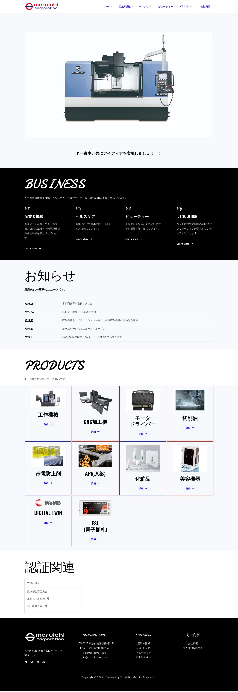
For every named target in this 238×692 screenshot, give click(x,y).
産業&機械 (130, 6)
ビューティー (168, 6)
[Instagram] (40, 663)
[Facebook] (25, 663)
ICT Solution (188, 6)
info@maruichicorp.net (94, 659)
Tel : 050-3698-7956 (94, 654)
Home (115, 6)
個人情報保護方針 (193, 649)
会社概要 (206, 6)
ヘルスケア (150, 6)
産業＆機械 (143, 645)
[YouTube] (47, 663)
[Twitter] (33, 663)
